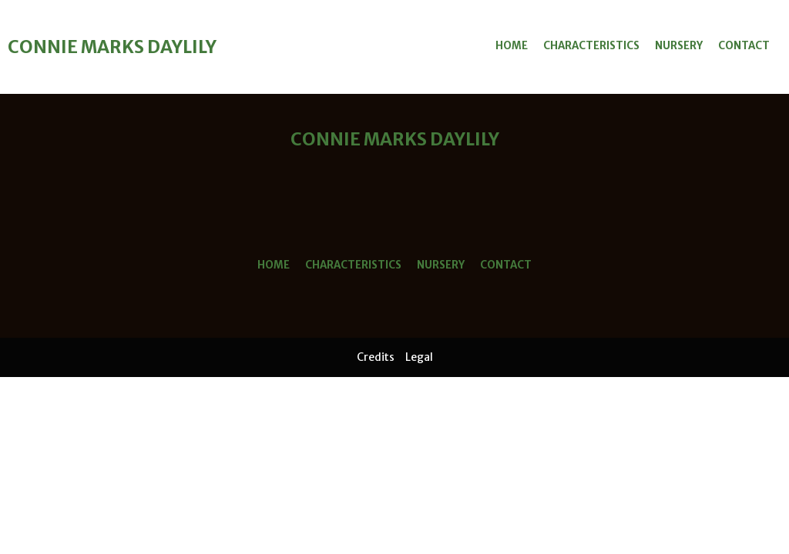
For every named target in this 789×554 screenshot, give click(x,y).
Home (511, 45)
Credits (375, 357)
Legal (419, 357)
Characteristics (591, 45)
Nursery (679, 45)
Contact (744, 45)
